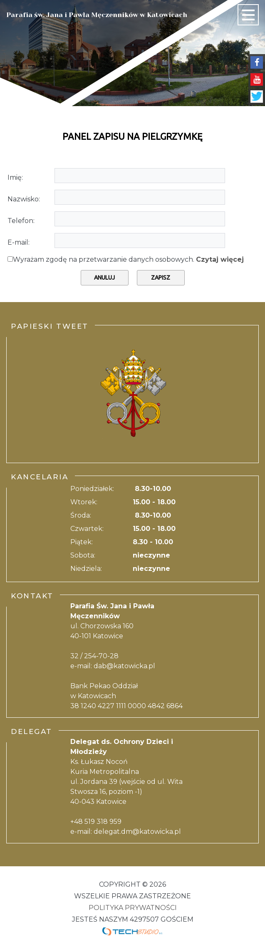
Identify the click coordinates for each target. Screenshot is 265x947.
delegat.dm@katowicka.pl (137, 831)
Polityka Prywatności (133, 908)
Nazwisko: (23, 199)
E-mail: (18, 242)
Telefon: (21, 221)
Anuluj (104, 277)
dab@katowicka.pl (124, 666)
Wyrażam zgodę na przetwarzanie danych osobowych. (128, 259)
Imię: (15, 177)
